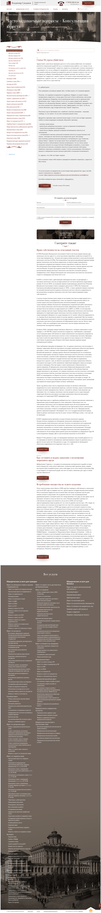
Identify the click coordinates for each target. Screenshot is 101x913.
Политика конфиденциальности (50, 911)
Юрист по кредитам (42, 590)
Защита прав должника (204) (15, 112)
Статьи (38, 911)
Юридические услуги (22, 9)
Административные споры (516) (16, 118)
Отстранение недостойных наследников (19, 681)
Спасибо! (46, 186)
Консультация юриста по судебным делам (20, 856)
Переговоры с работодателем (16, 799)
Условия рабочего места (15, 822)
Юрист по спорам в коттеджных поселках (20, 589)
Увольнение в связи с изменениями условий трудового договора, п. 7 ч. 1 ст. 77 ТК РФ (19, 785)
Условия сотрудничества (41, 9)
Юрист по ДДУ (12, 601)
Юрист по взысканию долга (75, 600)
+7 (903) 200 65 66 (72, 2)
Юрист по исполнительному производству (80, 603)
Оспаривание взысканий (15, 809)
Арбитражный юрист (73, 597)
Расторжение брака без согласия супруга (20, 719)
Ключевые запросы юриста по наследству (20, 691)
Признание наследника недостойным (18, 654)
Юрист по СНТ (12, 606)
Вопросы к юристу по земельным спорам (20, 628)
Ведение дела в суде (14, 858)
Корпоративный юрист (74, 595)
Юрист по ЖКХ (12, 603)
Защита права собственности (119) (16, 101)
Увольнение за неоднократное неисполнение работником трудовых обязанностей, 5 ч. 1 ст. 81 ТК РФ (18, 764)
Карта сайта (30, 911)
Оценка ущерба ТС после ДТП (16, 844)
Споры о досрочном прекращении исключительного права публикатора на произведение (19, 744)
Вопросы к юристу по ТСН (15, 617)
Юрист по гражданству (43, 671)
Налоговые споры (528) (13, 138)
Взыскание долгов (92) (13, 107)
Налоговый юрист (72, 592)
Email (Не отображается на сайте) (74, 202)
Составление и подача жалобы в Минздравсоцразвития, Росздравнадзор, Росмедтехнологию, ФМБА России (48, 689)
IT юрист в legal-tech (73, 612)
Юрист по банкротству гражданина (47, 643)
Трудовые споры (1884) (13, 92)
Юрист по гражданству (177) (15, 121)
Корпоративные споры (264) (15, 129)
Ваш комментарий (41, 207)
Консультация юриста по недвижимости (19, 591)
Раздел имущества (13, 701)
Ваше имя (39, 202)
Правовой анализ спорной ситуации (47, 715)
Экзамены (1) (12, 70)
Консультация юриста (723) (14, 50)
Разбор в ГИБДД (13, 839)
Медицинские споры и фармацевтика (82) (18, 115)
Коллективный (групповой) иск (17, 863)
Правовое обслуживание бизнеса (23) (17, 143)
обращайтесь (69, 179)
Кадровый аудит (13, 825)
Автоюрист (10, 834)
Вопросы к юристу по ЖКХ (16, 615)
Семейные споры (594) (13, 81)
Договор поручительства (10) (16, 73)
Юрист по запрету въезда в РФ (46, 662)
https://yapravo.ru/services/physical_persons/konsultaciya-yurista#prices (66, 175)
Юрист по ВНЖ (41, 669)
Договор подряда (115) (14, 55)
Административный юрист (44, 618)
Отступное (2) (12, 75)
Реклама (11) (12, 65)
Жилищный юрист (13, 596)
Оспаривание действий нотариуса (18, 684)
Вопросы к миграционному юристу (47, 676)
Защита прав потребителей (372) (16, 87)
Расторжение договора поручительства (48, 607)
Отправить (65, 222)
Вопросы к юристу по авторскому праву (19, 753)
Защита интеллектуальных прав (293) (17, 135)
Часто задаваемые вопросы (28, 14)
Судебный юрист (12, 854)
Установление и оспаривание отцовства (19, 710)
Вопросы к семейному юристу (16, 721)
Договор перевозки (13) (14, 60)
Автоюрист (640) (11, 78)
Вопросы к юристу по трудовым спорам (19, 831)
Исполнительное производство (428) (17, 95)
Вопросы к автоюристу (14, 851)
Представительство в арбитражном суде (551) (20, 126)
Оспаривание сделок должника (46, 654)
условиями (91, 217)
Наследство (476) (11, 84)
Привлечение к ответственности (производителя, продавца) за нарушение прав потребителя (20, 892)
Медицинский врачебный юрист (46, 679)
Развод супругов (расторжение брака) (19, 698)
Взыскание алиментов (14, 703)
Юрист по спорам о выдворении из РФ (48, 664)
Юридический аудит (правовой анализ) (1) (18, 141)
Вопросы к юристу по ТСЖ (16, 608)
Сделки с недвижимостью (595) (16, 98)
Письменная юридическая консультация (48, 738)
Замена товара (12, 875)
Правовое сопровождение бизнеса (78, 615)
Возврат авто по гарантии (15, 846)
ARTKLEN (81, 911)
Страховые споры (13, 841)
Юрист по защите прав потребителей (19, 870)
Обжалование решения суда (16, 861)
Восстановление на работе (15, 807)
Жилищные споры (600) (13, 90)
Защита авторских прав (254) (15, 104)
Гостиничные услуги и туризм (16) (17, 68)
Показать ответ (43, 449)
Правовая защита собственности (77, 609)
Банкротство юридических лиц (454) (17, 132)
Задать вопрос (88, 3)
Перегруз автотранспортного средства (19, 848)
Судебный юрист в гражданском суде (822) (19, 124)
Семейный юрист (12, 696)
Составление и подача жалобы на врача (48, 681)
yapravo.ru (12, 154)
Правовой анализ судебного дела (46, 712)
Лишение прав (12, 836)
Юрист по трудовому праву (15, 756)
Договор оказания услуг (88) (16, 58)
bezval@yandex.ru (74, 4)
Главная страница (12, 14)
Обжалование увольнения (15, 802)
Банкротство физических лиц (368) (16, 109)
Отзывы (55, 9)
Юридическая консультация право (47, 731)
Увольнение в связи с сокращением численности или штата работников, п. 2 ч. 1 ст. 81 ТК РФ (20, 770)
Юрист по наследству (14, 631)
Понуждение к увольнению (16, 804)
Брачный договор (13, 717)
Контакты (65, 9)
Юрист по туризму (13, 902)
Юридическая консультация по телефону (48, 733)
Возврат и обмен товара (15, 872)
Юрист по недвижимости (15, 594)
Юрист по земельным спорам (16, 598)
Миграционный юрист (43, 659)
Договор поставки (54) (14, 53)
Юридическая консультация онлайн (47, 735)
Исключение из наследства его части (18, 689)
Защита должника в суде (44, 656)
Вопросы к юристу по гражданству (47, 674)
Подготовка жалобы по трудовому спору (20, 816)
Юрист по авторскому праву (16, 724)
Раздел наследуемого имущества (17, 686)
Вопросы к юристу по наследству (17, 693)
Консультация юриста (45, 14)
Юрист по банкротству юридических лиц (80, 606)
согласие (43, 217)
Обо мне (9, 9)
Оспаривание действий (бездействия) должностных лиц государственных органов (47, 626)
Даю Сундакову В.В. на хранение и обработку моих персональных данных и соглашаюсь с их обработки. (65, 218)
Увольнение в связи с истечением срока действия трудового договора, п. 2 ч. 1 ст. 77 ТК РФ (20, 795)
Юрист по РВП (41, 666)
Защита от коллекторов (44, 596)
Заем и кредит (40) (13, 63)
